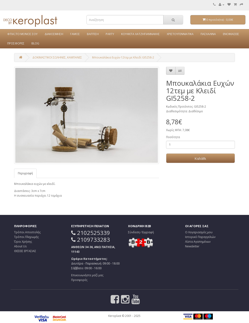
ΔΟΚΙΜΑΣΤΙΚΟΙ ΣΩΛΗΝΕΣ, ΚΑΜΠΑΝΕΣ (57, 57)
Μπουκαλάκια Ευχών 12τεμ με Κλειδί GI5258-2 (123, 57)
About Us (20, 246)
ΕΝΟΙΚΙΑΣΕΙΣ (231, 34)
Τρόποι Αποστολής (27, 232)
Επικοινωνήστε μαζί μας (87, 275)
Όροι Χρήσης (23, 242)
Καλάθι (200, 158)
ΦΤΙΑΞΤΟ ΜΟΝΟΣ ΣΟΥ (22, 34)
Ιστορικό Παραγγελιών (200, 237)
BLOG (35, 43)
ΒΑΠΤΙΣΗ (93, 34)
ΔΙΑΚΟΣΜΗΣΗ (54, 34)
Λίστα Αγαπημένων (197, 242)
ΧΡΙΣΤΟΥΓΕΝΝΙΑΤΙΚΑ (180, 34)
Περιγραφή (25, 173)
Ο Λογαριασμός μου (199, 232)
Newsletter (192, 246)
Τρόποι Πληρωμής (26, 237)
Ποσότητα (173, 137)
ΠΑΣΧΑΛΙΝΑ (208, 34)
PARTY (110, 34)
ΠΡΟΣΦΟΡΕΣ (15, 43)
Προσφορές (79, 280)
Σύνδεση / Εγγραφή (141, 232)
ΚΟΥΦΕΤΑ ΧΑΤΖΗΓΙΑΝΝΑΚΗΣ (140, 34)
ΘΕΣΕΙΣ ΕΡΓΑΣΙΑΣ (25, 251)
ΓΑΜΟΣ (75, 34)
